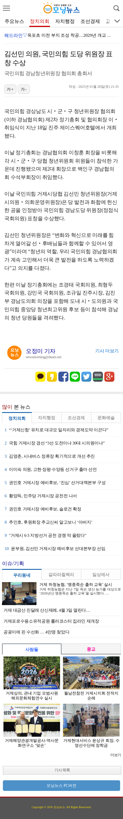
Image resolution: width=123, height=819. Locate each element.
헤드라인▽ (15, 35)
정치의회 (39, 21)
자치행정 (65, 21)
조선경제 (90, 21)
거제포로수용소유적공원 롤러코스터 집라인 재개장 (51, 621)
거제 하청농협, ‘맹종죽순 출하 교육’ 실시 (75, 584)
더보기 (115, 755)
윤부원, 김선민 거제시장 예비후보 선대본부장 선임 (55, 548)
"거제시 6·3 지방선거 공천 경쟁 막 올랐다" (46, 535)
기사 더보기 (107, 350)
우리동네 (21, 575)
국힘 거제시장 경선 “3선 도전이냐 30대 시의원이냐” (55, 443)
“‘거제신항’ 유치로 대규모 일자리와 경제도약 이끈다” (56, 430)
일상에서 (100, 574)
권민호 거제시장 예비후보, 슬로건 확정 (43, 509)
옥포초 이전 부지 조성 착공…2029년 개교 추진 (71, 35)
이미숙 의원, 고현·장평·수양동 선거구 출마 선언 (51, 469)
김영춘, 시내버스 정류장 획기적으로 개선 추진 (50, 456)
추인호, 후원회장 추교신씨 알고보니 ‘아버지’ (48, 522)
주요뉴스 (14, 21)
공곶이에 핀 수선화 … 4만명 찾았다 (36, 632)
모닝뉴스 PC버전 (62, 785)
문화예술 (106, 418)
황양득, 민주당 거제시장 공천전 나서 (41, 496)
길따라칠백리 (61, 574)
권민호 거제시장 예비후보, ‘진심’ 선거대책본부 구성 (55, 482)
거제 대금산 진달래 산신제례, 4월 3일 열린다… (46, 610)
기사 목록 (62, 770)
